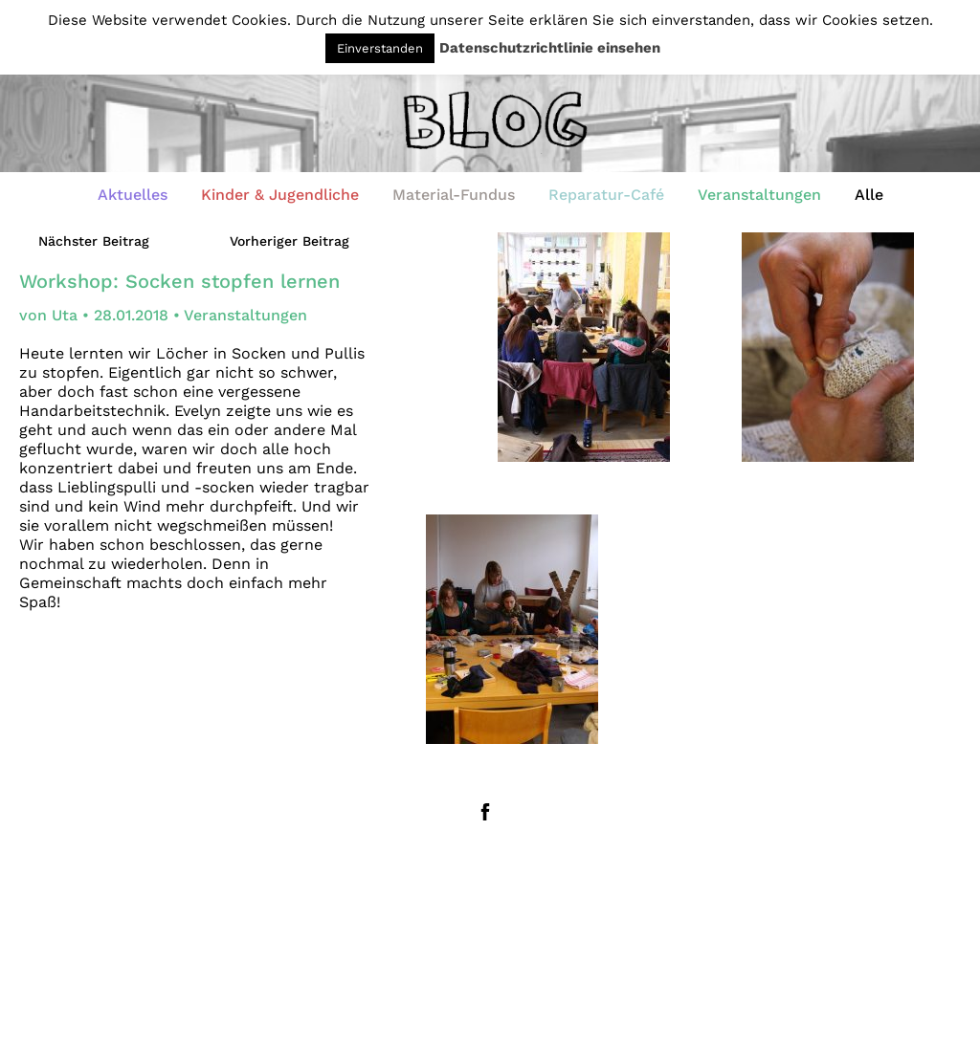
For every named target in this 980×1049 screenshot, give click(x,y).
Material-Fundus (453, 195)
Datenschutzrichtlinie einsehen (549, 48)
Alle (869, 195)
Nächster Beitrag (93, 241)
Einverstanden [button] (380, 48)
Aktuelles (132, 195)
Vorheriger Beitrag (289, 241)
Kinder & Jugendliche (280, 195)
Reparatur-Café (606, 195)
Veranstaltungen (759, 195)
